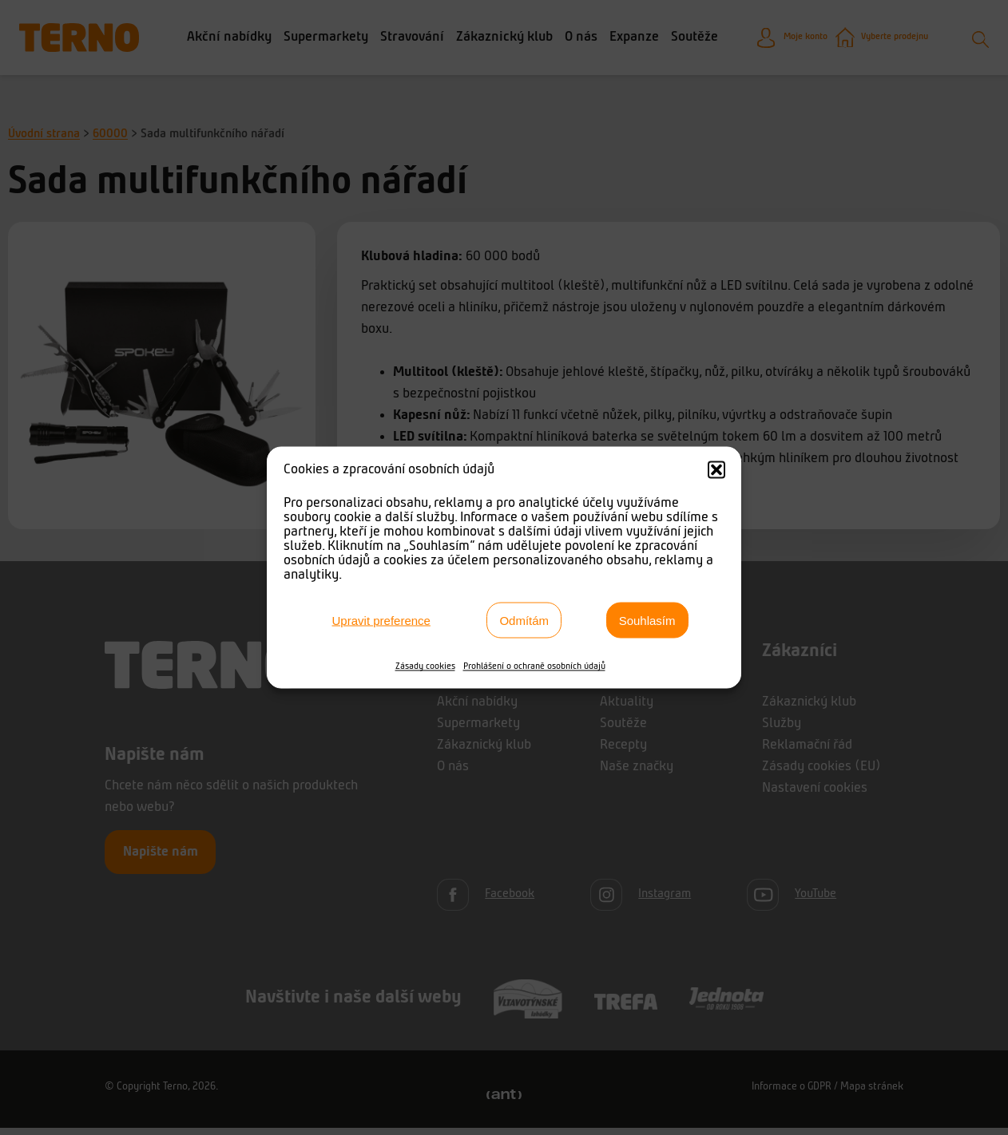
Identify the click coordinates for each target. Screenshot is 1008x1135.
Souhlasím (647, 620)
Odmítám (524, 620)
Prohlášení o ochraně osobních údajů (534, 666)
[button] (716, 470)
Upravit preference (381, 620)
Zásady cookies (425, 666)
